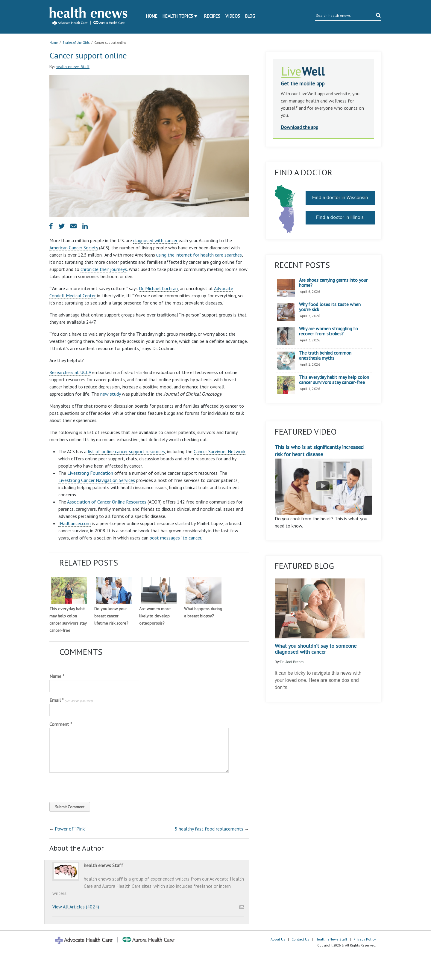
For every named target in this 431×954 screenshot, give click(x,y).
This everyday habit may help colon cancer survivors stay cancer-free (334, 380)
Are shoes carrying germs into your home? (333, 283)
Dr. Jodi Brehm (291, 662)
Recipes (212, 16)
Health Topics (178, 16)
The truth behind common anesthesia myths (325, 355)
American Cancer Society (73, 248)
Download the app (299, 127)
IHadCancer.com (74, 523)
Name (56, 676)
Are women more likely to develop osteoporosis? (155, 616)
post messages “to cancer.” (177, 538)
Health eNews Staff (331, 939)
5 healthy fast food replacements (209, 829)
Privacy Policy (364, 939)
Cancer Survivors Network (219, 451)
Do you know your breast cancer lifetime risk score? (111, 616)
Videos (232, 16)
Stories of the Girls (76, 42)
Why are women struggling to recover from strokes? (328, 331)
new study (110, 394)
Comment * (60, 724)
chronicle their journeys (104, 269)
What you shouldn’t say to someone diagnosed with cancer (315, 649)
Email (71, 700)
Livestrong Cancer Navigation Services (96, 480)
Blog (250, 16)
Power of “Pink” (70, 829)
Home (151, 16)
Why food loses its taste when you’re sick (330, 307)
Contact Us (300, 939)
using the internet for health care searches (199, 255)
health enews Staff (72, 66)
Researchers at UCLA (70, 372)
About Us (278, 939)
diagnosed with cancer (155, 240)
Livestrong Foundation (90, 473)
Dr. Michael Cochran (158, 288)
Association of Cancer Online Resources (106, 502)
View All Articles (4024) (75, 907)
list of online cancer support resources (126, 451)
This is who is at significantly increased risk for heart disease (324, 479)
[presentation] (90, 785)
